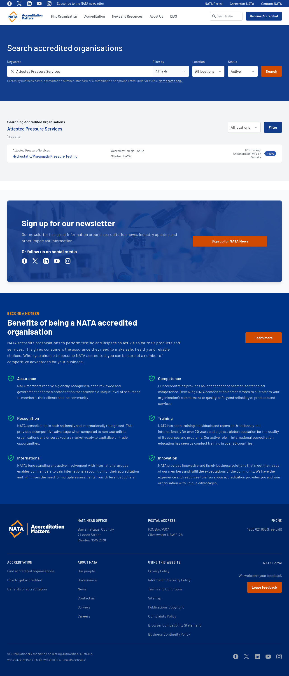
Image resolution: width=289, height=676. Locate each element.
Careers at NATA (242, 4)
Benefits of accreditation (27, 589)
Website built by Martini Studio (24, 659)
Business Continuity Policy (169, 634)
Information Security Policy (169, 580)
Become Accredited (264, 16)
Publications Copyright (166, 607)
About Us (156, 16)
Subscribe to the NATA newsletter (80, 3)
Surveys (84, 607)
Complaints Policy (162, 616)
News (82, 589)
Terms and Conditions (165, 589)
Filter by (158, 62)
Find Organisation (64, 16)
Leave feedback (264, 587)
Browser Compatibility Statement (174, 625)
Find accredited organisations (31, 571)
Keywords (14, 62)
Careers (84, 616)
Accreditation (94, 16)
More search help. (170, 81)
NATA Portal (214, 4)
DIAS (173, 16)
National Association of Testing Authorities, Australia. (55, 654)
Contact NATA (271, 4)
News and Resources (127, 16)
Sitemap (154, 598)
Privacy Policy (158, 571)
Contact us (86, 598)
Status (232, 62)
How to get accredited (24, 580)
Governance (87, 580)
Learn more (263, 338)
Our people (86, 571)
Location (198, 62)
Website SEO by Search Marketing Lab (64, 659)
